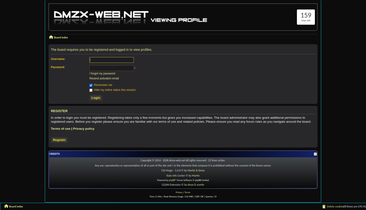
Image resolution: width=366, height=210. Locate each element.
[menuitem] (333, 207)
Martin (191, 170)
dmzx (191, 184)
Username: (58, 59)
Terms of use (60, 128)
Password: (58, 67)
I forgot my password (102, 73)
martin (200, 184)
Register (59, 140)
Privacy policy (83, 128)
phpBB (172, 180)
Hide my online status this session (112, 90)
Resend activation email (104, 78)
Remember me (100, 85)
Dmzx (201, 170)
